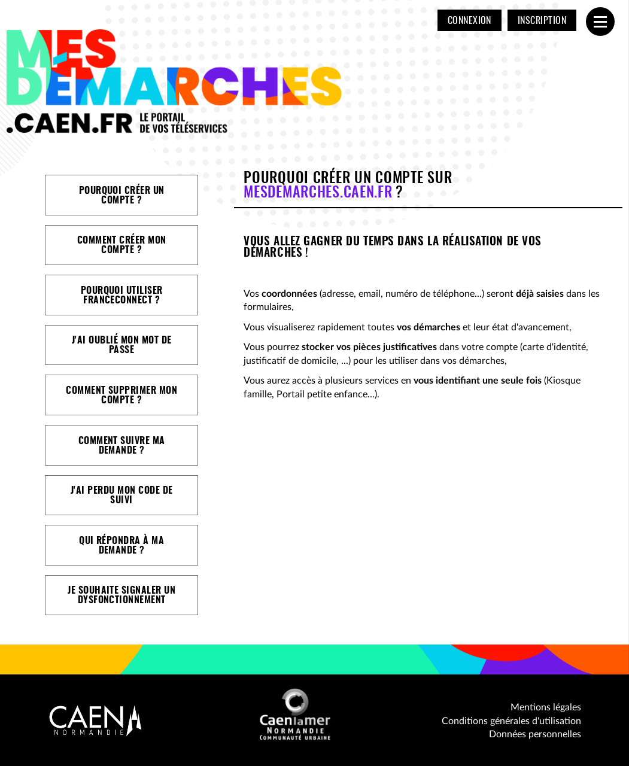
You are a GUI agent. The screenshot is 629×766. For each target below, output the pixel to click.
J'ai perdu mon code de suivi (122, 495)
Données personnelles (535, 734)
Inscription (542, 21)
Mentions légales (546, 707)
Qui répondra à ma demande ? (121, 545)
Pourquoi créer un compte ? (122, 195)
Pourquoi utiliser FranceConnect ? (122, 295)
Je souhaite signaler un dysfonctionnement (121, 595)
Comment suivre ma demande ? (121, 445)
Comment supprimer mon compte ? (121, 395)
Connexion (469, 21)
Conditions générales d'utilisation (511, 721)
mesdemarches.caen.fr (318, 193)
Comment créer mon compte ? (121, 245)
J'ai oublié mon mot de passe (122, 345)
